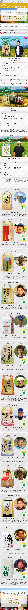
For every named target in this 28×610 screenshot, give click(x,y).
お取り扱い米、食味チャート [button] (7, 33)
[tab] (14, 30)
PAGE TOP (24, 605)
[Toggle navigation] (1, 1)
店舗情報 (23, 26)
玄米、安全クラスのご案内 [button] (7, 30)
